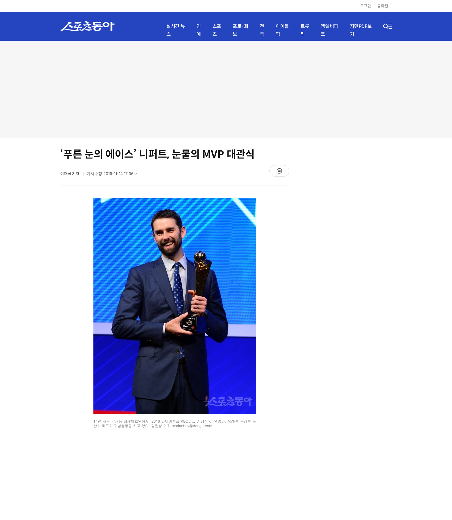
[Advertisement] (226, 89)
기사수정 (113, 175)
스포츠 (216, 30)
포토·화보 (240, 30)
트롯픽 (304, 30)
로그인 (365, 5)
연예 (198, 30)
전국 (262, 30)
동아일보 (384, 5)
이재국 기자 (70, 173)
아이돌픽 (282, 30)
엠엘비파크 (329, 30)
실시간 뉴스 (175, 30)
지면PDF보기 (361, 30)
